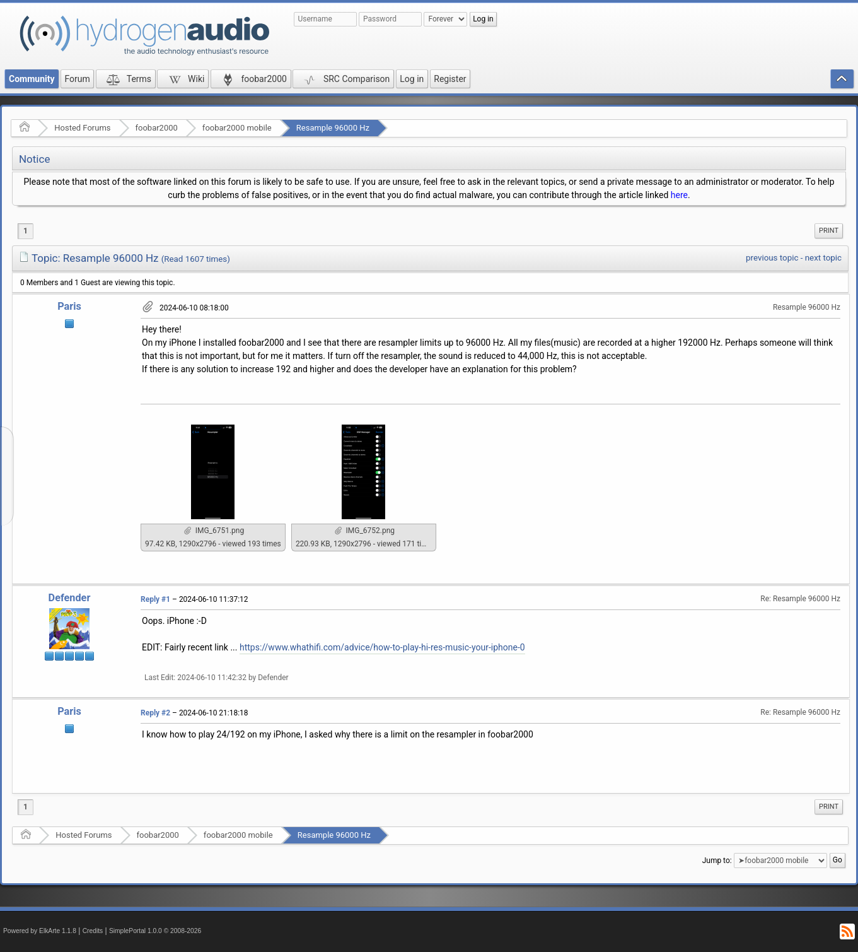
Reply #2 (155, 712)
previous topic (772, 257)
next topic (823, 257)
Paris (69, 306)
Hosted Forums (82, 127)
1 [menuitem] (25, 230)
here (679, 195)
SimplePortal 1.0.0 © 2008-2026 (155, 930)
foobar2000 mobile (237, 127)
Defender (70, 598)
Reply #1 (155, 599)
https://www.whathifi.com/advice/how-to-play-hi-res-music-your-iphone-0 (382, 647)
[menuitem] (829, 230)
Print (828, 230)
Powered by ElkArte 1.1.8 (39, 930)
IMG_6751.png (214, 530)
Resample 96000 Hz (332, 127)
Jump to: (717, 860)
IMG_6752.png (365, 530)
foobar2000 (157, 127)
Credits (93, 930)
